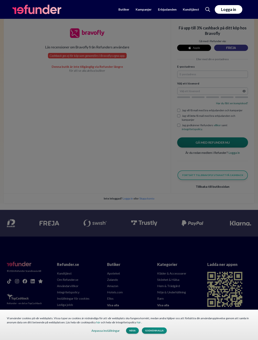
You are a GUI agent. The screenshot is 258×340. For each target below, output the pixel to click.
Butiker (123, 9)
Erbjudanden (167, 9)
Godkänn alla (154, 330)
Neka (132, 330)
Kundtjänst (191, 9)
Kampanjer (144, 9)
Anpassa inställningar (105, 330)
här (98, 322)
